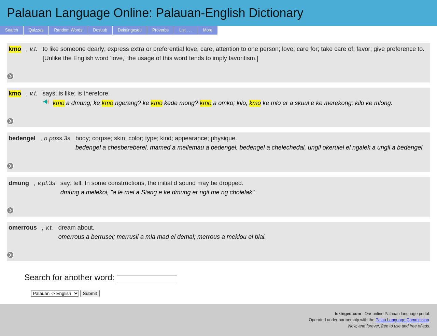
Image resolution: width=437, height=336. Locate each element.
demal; (186, 236)
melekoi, (97, 192)
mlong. (383, 103)
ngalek (361, 147)
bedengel (88, 147)
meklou (236, 236)
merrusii (128, 236)
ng (224, 192)
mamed (160, 147)
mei (129, 192)
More (207, 30)
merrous (208, 236)
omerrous (71, 236)
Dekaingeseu (130, 30)
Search (11, 30)
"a (113, 192)
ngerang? (128, 103)
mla (150, 236)
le (120, 192)
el (348, 147)
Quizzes (36, 30)
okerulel (333, 147)
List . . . (186, 30)
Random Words (68, 30)
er (285, 103)
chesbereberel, (128, 147)
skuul (302, 103)
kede (171, 103)
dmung (69, 192)
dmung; (81, 103)
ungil (314, 147)
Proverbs (160, 30)
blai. (260, 236)
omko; (226, 103)
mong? (188, 103)
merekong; (338, 103)
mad (163, 236)
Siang (149, 192)
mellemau (190, 147)
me (215, 192)
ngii (204, 192)
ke (97, 103)
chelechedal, (289, 147)
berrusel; (103, 236)
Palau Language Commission (402, 320)
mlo (276, 103)
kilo (359, 103)
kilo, (242, 103)
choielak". (243, 192)
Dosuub (100, 30)
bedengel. (224, 147)
